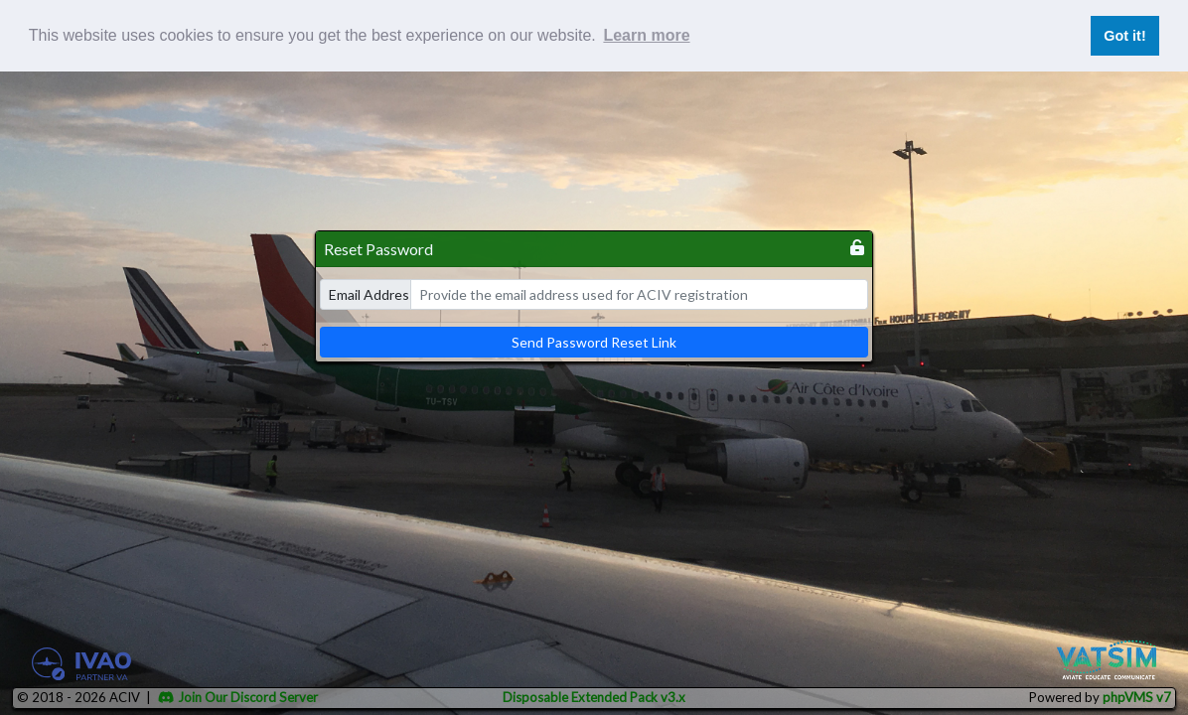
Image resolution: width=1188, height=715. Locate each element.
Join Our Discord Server (238, 697)
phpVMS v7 (1137, 697)
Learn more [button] (646, 35)
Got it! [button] (1124, 36)
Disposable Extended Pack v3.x (594, 697)
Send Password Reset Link (594, 342)
